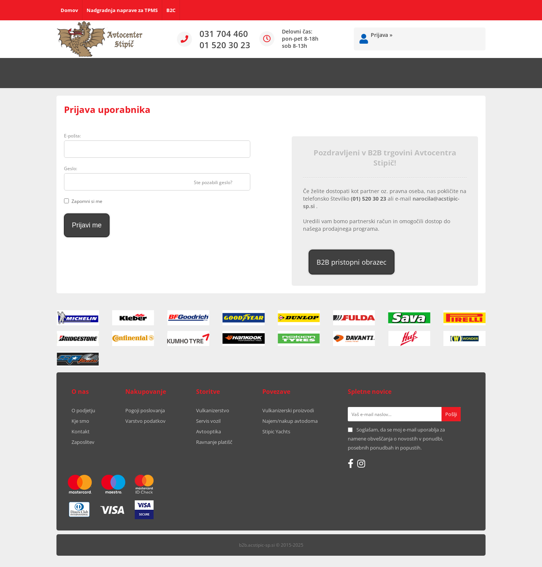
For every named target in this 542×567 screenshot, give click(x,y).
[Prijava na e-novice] (451, 414)
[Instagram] (361, 463)
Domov (69, 10)
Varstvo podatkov (145, 421)
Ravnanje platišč (214, 442)
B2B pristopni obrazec (352, 262)
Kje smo (80, 421)
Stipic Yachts (276, 431)
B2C (170, 10)
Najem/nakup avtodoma (290, 421)
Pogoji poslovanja (145, 410)
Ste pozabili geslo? (213, 182)
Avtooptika (208, 431)
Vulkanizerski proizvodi (288, 410)
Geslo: (70, 168)
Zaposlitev (83, 442)
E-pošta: (72, 136)
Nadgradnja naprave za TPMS (122, 10)
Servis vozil (208, 421)
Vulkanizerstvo (212, 410)
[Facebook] (350, 463)
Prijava (382, 34)
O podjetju (83, 410)
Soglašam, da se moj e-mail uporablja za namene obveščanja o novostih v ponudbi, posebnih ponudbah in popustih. (396, 438)
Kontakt (81, 431)
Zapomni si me (87, 201)
